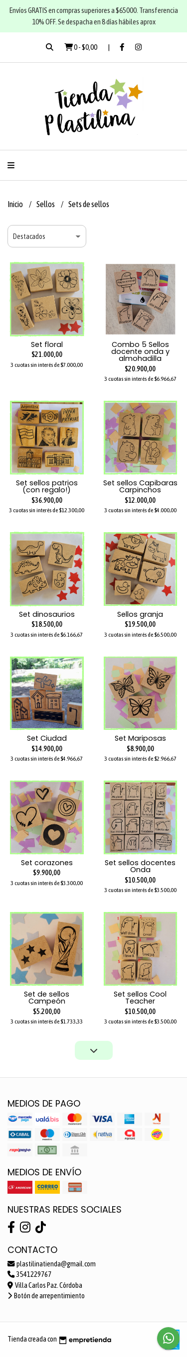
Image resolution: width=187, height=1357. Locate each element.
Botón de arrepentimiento (46, 1296)
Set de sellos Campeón (46, 997)
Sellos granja (140, 614)
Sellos (46, 204)
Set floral (47, 344)
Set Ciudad (47, 738)
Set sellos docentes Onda (140, 866)
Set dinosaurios (47, 614)
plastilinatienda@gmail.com (51, 1264)
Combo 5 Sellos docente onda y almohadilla (140, 351)
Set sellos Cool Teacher (140, 997)
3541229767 (29, 1274)
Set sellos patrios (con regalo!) (47, 486)
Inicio (15, 204)
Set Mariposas (140, 738)
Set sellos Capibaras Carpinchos (140, 486)
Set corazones (47, 863)
